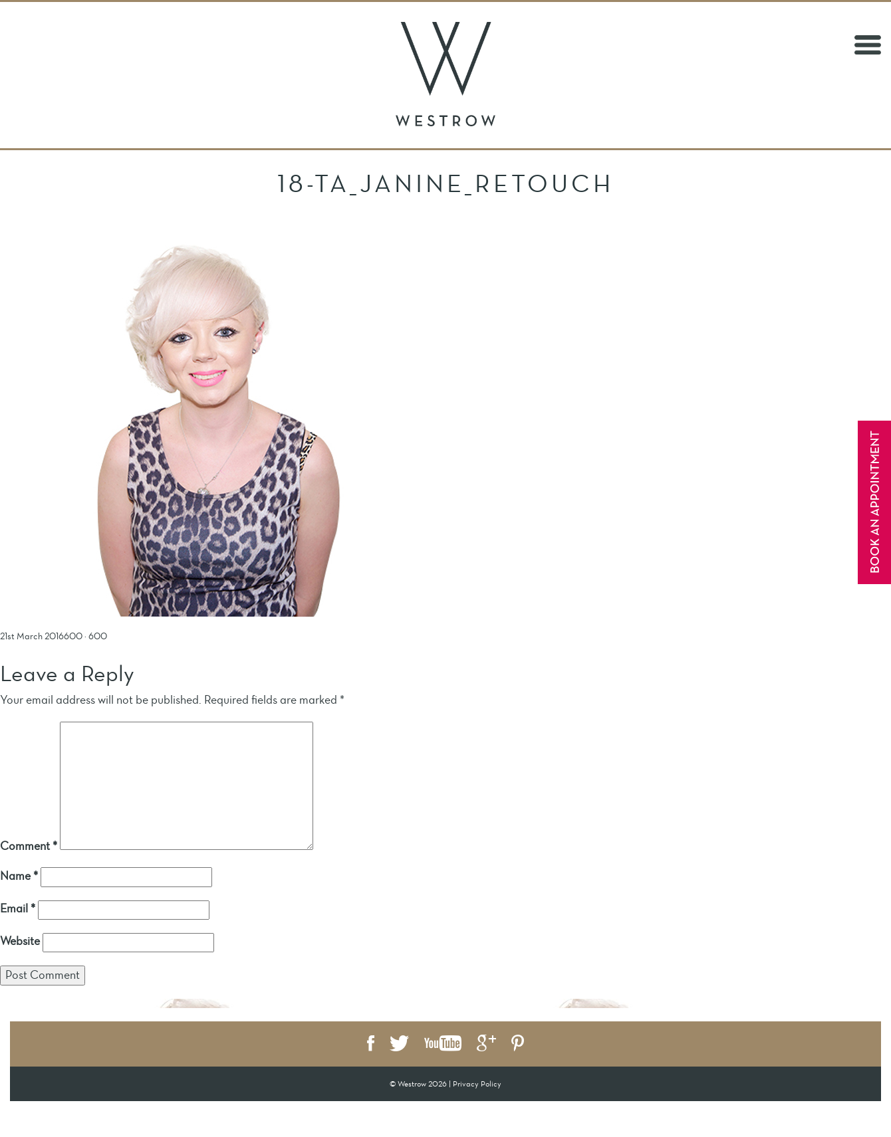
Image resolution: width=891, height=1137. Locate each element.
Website (20, 941)
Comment (28, 846)
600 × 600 (85, 636)
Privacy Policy (477, 1083)
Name (19, 876)
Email (17, 908)
